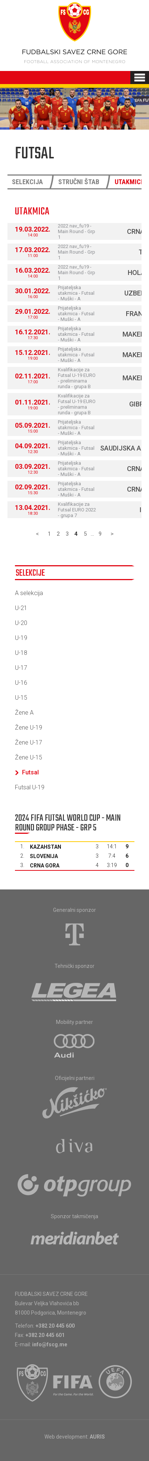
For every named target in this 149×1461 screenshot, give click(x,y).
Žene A (24, 712)
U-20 (21, 622)
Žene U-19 (28, 727)
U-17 (21, 667)
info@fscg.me (49, 1344)
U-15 (21, 697)
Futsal (27, 772)
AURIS (97, 1437)
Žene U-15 (28, 757)
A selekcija (29, 593)
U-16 (21, 682)
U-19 (21, 637)
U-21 (21, 608)
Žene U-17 (28, 742)
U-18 (21, 652)
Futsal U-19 (29, 787)
